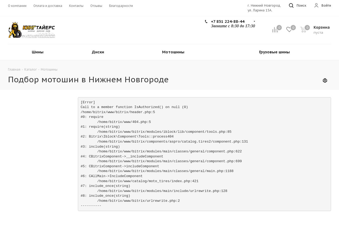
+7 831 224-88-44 (227, 21)
